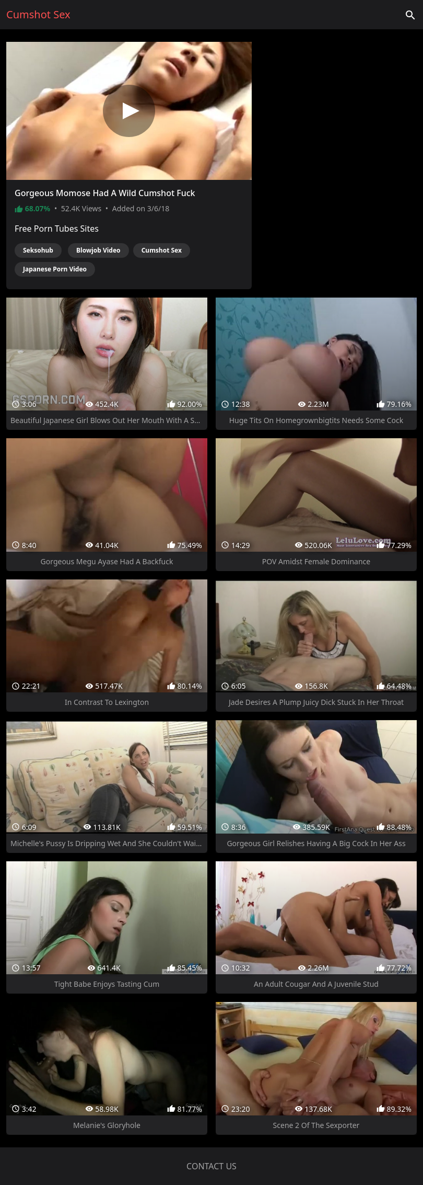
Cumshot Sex (162, 250)
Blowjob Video (98, 250)
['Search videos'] (410, 15)
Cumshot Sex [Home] (38, 14)
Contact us (211, 1166)
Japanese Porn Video (55, 269)
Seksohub (38, 250)
